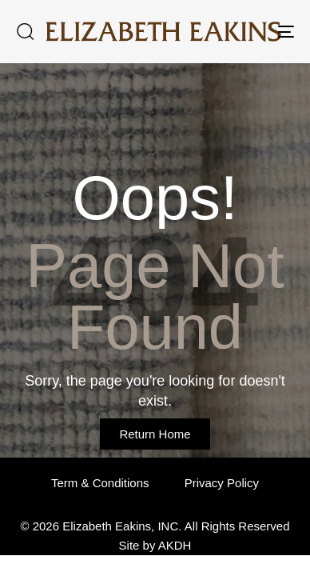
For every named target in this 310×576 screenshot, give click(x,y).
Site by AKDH (155, 545)
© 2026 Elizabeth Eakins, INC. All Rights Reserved (154, 526)
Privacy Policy (222, 483)
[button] (25, 31)
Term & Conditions (100, 483)
